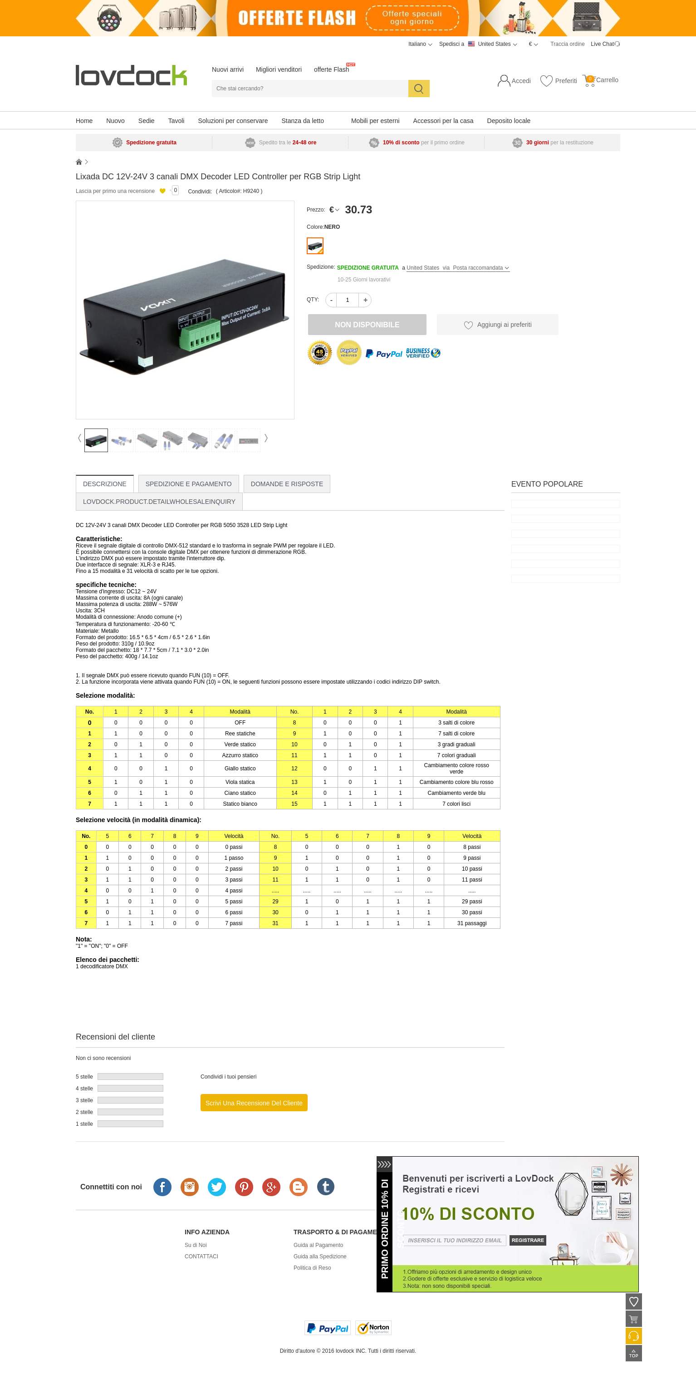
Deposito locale (509, 120)
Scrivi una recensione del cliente (254, 1103)
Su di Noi (196, 1245)
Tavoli (176, 120)
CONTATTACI (201, 1256)
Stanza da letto (303, 120)
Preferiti (558, 81)
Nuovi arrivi (228, 69)
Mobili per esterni (375, 120)
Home (84, 120)
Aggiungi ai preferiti (498, 325)
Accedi (521, 80)
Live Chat (602, 44)
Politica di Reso (312, 1268)
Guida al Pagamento (318, 1245)
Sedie (146, 120)
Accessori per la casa (443, 120)
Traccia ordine (567, 44)
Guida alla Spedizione (320, 1256)
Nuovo (115, 120)
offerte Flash (331, 69)
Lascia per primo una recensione (115, 191)
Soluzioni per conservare (233, 120)
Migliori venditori (279, 69)
